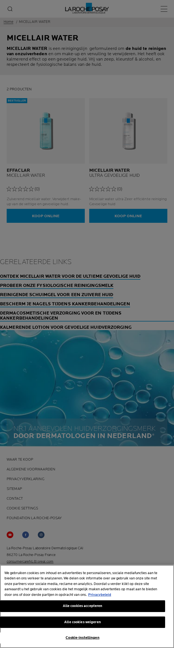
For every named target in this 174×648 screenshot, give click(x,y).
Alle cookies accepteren (83, 606)
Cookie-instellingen (82, 638)
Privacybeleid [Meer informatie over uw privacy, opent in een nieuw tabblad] (99, 595)
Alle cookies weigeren (82, 622)
